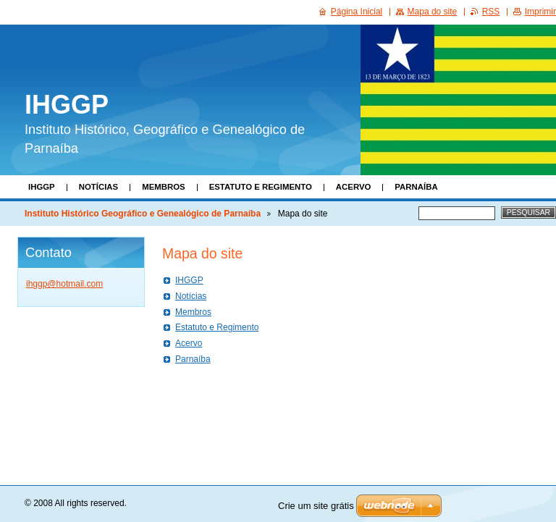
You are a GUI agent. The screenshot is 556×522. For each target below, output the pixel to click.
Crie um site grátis (316, 505)
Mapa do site (433, 12)
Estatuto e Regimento (260, 186)
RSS (491, 12)
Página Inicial (356, 12)
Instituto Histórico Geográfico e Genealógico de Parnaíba (143, 214)
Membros (163, 186)
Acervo (353, 186)
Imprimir (540, 12)
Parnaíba (416, 186)
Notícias (98, 186)
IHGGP (41, 186)
